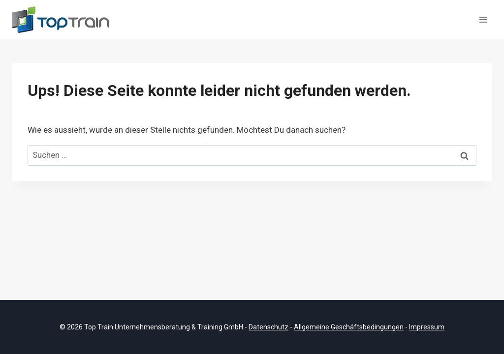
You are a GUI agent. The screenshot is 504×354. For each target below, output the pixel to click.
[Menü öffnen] (483, 19)
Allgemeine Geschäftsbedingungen (349, 327)
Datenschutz (268, 327)
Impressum (426, 327)
